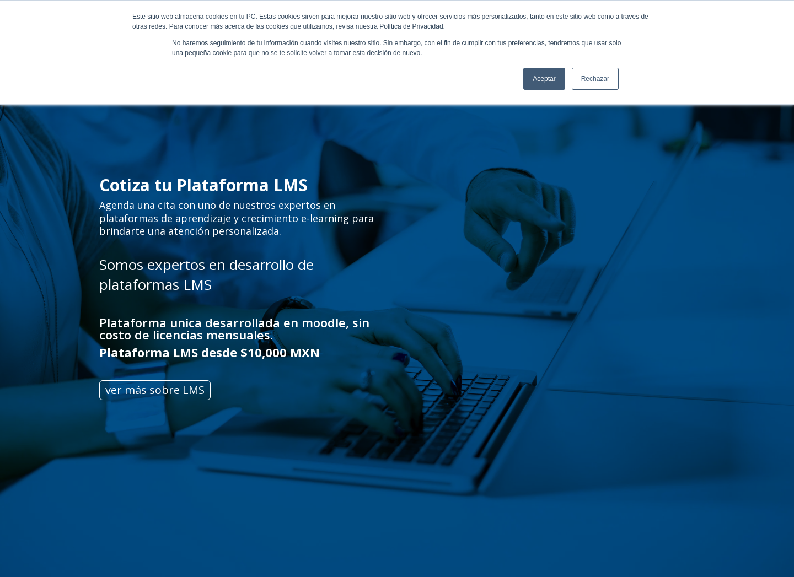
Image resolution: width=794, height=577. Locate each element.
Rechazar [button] (595, 79)
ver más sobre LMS (155, 389)
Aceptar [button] (544, 79)
